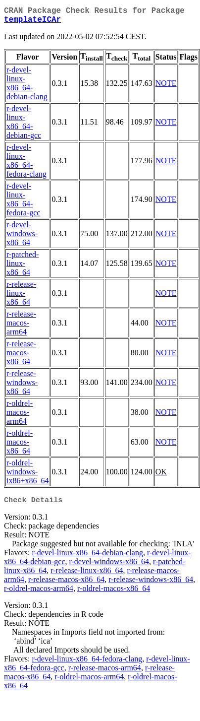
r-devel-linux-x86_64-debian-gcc (23, 125)
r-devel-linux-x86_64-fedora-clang (26, 164)
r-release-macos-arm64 (21, 327)
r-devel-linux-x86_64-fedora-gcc (23, 203)
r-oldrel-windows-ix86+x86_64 (27, 475)
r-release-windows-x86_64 (22, 386)
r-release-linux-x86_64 (21, 297)
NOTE (166, 87)
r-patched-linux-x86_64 (22, 267)
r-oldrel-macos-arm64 (19, 416)
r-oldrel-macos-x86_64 (19, 446)
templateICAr (32, 22)
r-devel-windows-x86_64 (22, 237)
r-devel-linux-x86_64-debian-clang (27, 87)
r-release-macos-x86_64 (21, 356)
